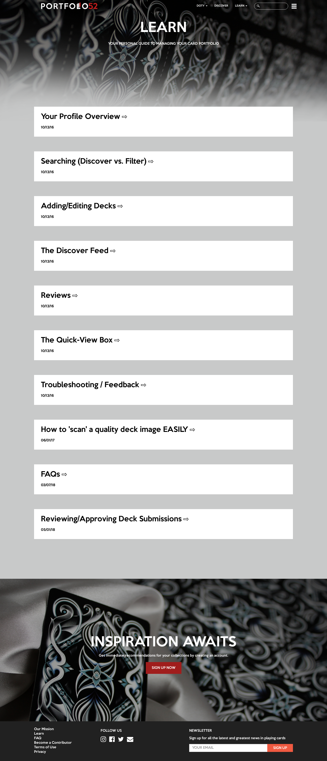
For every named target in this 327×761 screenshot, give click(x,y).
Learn (39, 733)
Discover (221, 6)
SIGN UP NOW (164, 668)
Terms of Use (45, 747)
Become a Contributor (53, 742)
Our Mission (44, 729)
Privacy (40, 752)
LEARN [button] (241, 6)
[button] (294, 6)
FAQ (37, 738)
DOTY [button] (202, 6)
